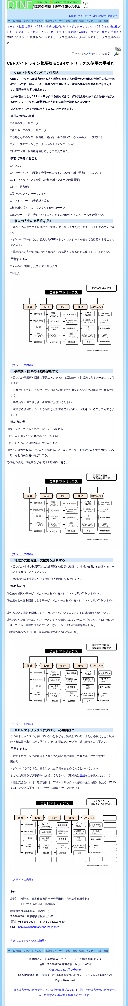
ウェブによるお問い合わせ (65, 969)
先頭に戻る (17, 940)
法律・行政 (102, 20)
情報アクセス (23, 20)
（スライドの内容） (22, 365)
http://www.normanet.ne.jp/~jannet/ (39, 927)
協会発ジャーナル (54, 20)
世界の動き (38, 20)
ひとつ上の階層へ (36, 940)
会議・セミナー (87, 20)
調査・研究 (71, 20)
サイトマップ (85, 16)
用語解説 (112, 16)
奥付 (82, 775)
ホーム (11, 20)
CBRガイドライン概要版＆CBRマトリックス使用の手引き (81, 31)
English (73, 16)
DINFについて (100, 16)
